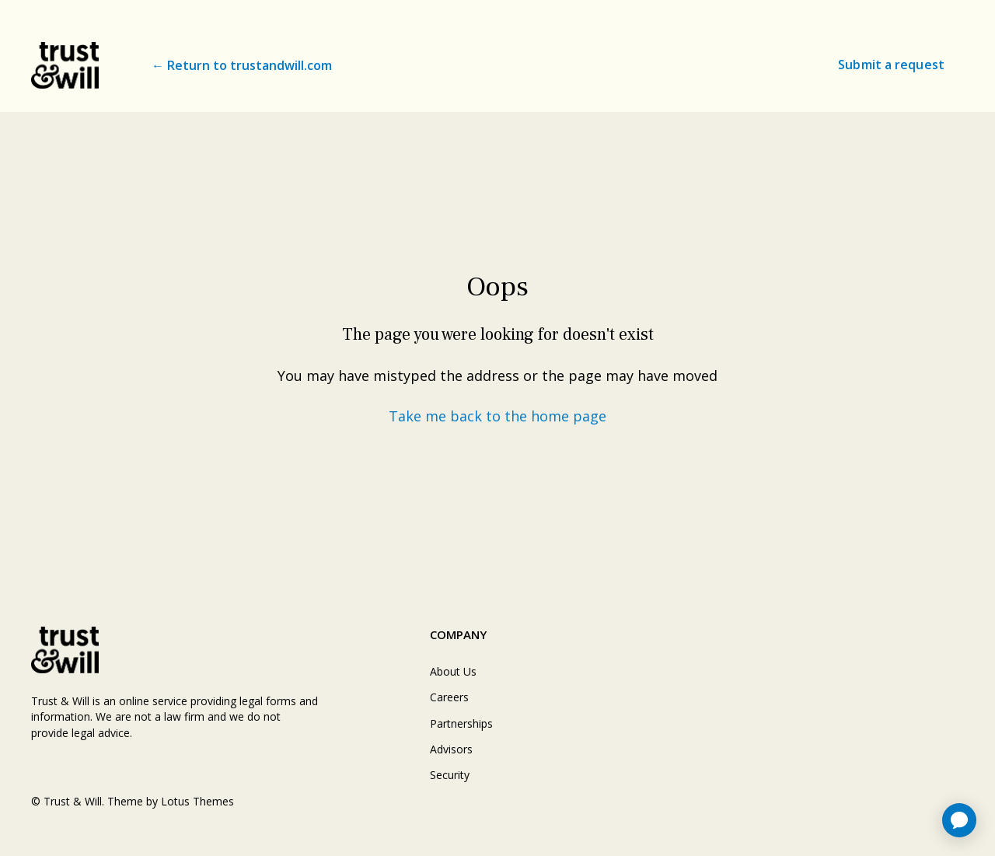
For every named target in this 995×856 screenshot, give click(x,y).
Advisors (451, 749)
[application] (959, 820)
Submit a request (891, 64)
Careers (449, 697)
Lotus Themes (197, 801)
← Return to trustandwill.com (242, 65)
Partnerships (461, 723)
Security (450, 774)
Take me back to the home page (497, 416)
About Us (453, 671)
